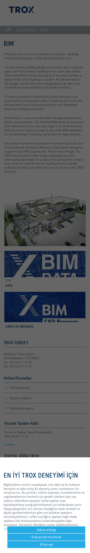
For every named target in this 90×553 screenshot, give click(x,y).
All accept (46, 544)
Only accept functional (46, 537)
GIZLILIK (10, 529)
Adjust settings (46, 530)
